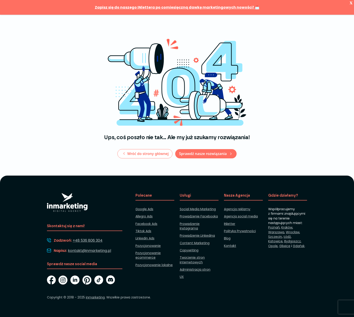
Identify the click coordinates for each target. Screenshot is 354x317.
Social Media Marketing (198, 209)
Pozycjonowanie (148, 245)
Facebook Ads (146, 224)
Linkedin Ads (144, 238)
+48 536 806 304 (87, 240)
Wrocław (292, 232)
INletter (229, 224)
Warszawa (276, 232)
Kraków (286, 227)
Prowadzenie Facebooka (199, 216)
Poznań (274, 227)
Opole (273, 246)
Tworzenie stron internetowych (192, 259)
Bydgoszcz (292, 241)
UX (182, 276)
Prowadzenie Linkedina (197, 235)
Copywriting (189, 250)
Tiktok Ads (143, 231)
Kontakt (230, 245)
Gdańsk (299, 246)
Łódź (287, 236)
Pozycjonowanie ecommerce (148, 255)
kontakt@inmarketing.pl (89, 250)
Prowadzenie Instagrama (190, 226)
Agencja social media (241, 216)
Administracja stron (195, 269)
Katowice (275, 241)
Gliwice (284, 246)
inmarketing (95, 297)
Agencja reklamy (237, 209)
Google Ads (144, 209)
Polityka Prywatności (240, 231)
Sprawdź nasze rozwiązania (203, 153)
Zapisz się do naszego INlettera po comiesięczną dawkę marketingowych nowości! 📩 (177, 7)
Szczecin (275, 236)
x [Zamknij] (351, 1)
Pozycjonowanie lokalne (154, 265)
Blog (227, 238)
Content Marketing (195, 243)
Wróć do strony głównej (147, 153)
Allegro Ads (144, 216)
